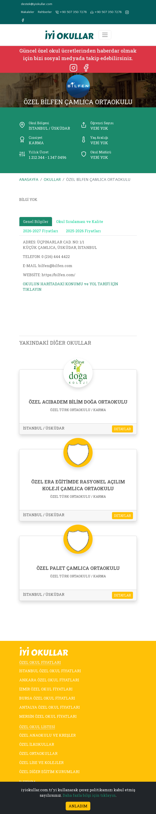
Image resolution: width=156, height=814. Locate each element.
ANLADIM (78, 806)
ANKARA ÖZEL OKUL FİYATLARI (49, 679)
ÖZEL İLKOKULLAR (36, 744)
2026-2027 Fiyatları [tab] (40, 230)
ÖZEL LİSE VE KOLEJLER (41, 762)
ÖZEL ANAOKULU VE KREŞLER (47, 735)
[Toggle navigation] (105, 34)
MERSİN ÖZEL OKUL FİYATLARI (48, 716)
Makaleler (27, 12)
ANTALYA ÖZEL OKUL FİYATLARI (49, 707)
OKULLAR (52, 179)
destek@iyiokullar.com (36, 4)
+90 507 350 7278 (71, 12)
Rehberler (45, 12)
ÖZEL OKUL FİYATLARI (40, 662)
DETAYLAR (122, 429)
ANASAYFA (28, 179)
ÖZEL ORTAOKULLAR (38, 753)
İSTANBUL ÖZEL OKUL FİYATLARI (50, 670)
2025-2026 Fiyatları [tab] (83, 230)
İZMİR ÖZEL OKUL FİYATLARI (46, 689)
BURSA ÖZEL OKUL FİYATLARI (47, 698)
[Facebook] (86, 67)
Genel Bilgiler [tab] (35, 221)
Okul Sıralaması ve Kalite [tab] (79, 221)
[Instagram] (73, 67)
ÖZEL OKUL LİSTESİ (37, 726)
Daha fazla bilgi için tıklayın (89, 795)
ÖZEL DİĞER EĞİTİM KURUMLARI (49, 771)
